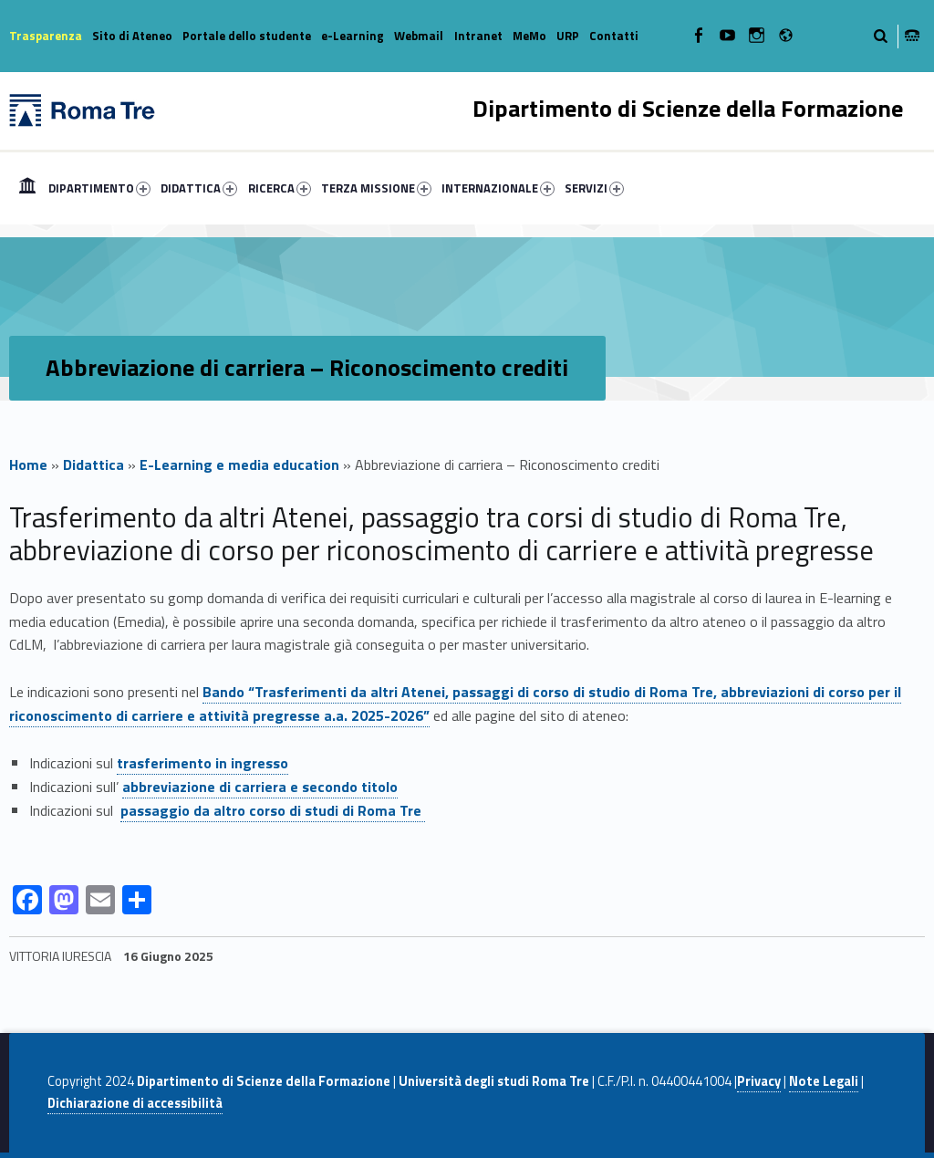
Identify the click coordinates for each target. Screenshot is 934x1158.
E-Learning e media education (239, 464)
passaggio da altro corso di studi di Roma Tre (272, 810)
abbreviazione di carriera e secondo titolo (260, 787)
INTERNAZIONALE (498, 188)
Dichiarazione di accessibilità (135, 1103)
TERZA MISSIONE (376, 188)
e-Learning (352, 35)
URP (567, 35)
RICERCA (279, 188)
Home (27, 188)
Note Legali (823, 1081)
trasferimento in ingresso (202, 763)
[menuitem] (27, 187)
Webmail (418, 35)
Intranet (478, 35)
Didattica (93, 464)
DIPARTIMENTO (99, 188)
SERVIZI (594, 188)
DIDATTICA (199, 188)
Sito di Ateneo (132, 35)
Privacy (759, 1081)
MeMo (529, 35)
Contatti (613, 35)
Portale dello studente (246, 35)
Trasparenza (45, 35)
